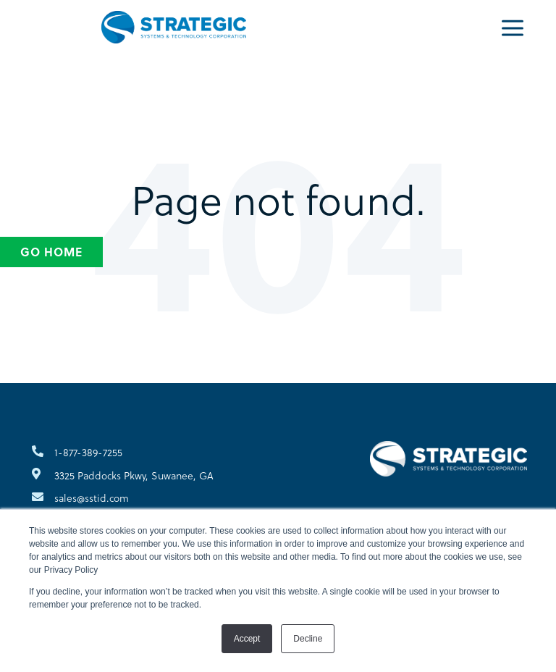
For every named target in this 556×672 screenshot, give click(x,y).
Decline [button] (307, 639)
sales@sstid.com (91, 497)
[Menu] (512, 26)
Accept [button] (247, 639)
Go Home (51, 251)
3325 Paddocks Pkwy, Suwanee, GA (134, 475)
